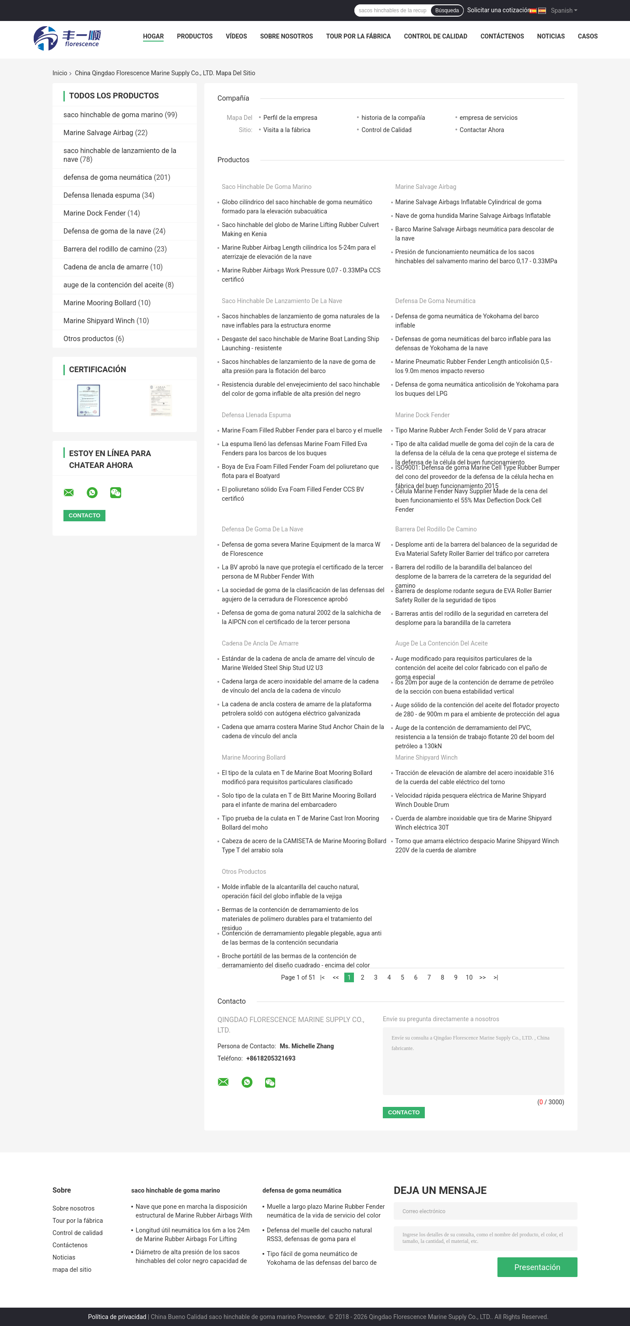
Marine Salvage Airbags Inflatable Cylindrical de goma (469, 202)
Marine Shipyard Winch (99, 321)
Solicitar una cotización (499, 10)
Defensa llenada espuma (101, 195)
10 (469, 977)
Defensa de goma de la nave (107, 231)
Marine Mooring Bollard (99, 303)
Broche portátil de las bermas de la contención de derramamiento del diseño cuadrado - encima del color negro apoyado (296, 965)
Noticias (551, 36)
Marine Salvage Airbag (98, 133)
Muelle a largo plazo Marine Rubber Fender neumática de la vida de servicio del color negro (326, 1212)
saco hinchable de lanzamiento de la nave (282, 300)
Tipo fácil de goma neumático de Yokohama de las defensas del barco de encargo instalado (322, 1259)
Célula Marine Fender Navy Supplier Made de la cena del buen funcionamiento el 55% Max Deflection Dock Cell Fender (472, 500)
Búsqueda (447, 10)
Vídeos (236, 36)
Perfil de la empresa (290, 117)
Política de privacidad (117, 1316)
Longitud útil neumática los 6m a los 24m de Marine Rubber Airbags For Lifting (193, 1234)
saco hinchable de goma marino (113, 115)
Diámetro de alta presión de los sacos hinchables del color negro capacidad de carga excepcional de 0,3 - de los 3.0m (191, 1258)
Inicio (59, 73)
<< (335, 977)
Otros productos (88, 339)
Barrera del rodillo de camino (108, 249)
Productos (195, 36)
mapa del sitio (71, 1269)
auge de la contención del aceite (113, 285)
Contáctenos (502, 36)
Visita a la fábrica (287, 129)
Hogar (153, 36)
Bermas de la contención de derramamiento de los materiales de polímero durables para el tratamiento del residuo (297, 919)
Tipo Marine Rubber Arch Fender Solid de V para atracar (471, 430)
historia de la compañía (393, 117)
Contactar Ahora (482, 129)
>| (496, 977)
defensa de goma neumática (107, 177)
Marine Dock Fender (94, 213)
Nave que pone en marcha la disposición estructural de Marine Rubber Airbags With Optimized (194, 1212)
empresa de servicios (489, 117)
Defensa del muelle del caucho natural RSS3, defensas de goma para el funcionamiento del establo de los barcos (324, 1236)
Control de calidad (435, 36)
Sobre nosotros (286, 36)
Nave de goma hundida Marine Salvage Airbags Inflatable (473, 215)
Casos (588, 36)
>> (483, 977)
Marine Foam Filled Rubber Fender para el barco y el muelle (302, 430)
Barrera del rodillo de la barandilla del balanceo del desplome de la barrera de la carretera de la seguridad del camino (473, 576)
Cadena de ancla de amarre (105, 267)
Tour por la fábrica (358, 36)
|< (322, 977)
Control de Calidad (386, 129)
